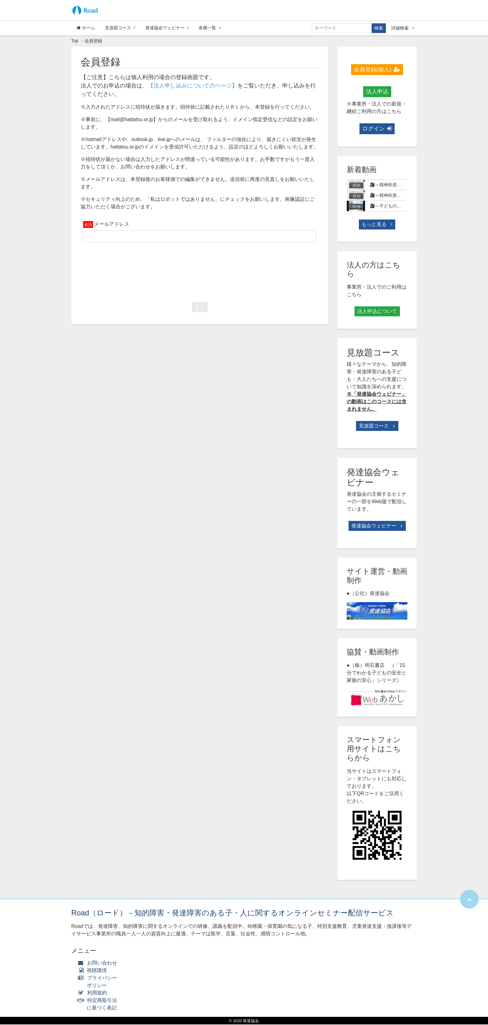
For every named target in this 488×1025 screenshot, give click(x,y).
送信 (200, 307)
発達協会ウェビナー (167, 27)
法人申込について (377, 311)
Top (74, 41)
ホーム (86, 27)
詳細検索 (402, 28)
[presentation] (199, 271)
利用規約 (94, 993)
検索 (378, 28)
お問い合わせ (99, 963)
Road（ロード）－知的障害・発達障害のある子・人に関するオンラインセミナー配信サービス (232, 913)
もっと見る (377, 225)
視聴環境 (94, 971)
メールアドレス (111, 224)
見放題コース (120, 27)
